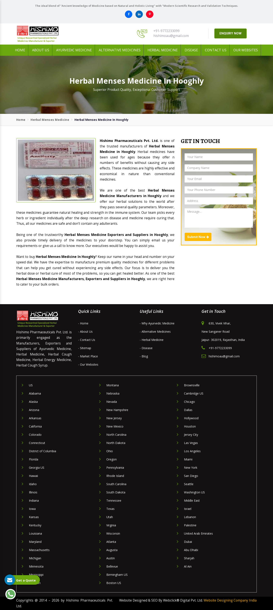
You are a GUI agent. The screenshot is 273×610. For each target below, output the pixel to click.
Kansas (34, 517)
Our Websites (245, 50)
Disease (191, 50)
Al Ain (188, 566)
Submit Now (198, 237)
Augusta (112, 550)
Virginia (111, 525)
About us (40, 50)
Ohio (109, 451)
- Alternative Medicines (155, 332)
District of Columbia (42, 451)
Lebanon (190, 517)
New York (190, 468)
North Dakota (115, 443)
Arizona (34, 410)
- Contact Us (86, 340)
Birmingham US (117, 575)
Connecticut (37, 443)
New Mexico (114, 426)
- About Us (85, 332)
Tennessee (113, 500)
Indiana (34, 500)
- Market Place (88, 356)
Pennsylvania (115, 468)
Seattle (188, 484)
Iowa (32, 509)
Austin (110, 558)
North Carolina (116, 435)
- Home (83, 323)
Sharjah (189, 558)
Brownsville (192, 385)
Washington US (194, 492)
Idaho (33, 484)
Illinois (33, 492)
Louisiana (35, 533)
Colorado (35, 435)
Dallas (188, 410)
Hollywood (191, 418)
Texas (110, 509)
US (31, 385)
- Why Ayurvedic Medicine (157, 323)
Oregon (111, 459)
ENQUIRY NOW (230, 33)
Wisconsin (113, 533)
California (35, 426)
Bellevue (112, 566)
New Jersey (114, 418)
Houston (190, 426)
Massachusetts (39, 550)
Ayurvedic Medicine (74, 50)
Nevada (111, 402)
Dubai (188, 542)
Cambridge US (193, 393)
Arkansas (35, 418)
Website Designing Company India (230, 600)
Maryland (35, 542)
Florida (33, 459)
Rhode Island (115, 476)
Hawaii (33, 476)
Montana (112, 385)
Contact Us (215, 50)
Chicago (189, 402)
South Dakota (115, 492)
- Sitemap (84, 348)
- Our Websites (88, 364)
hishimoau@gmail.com (171, 35)
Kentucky (35, 525)
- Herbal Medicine (152, 340)
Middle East (192, 500)
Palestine (190, 525)
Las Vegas (191, 443)
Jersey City (191, 435)
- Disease (146, 348)
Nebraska (112, 393)
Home (20, 50)
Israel (187, 509)
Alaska (33, 402)
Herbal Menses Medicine (50, 120)
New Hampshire (117, 410)
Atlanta (111, 542)
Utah (109, 517)
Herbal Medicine (162, 50)
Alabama (35, 393)
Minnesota (36, 566)
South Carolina (116, 484)
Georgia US (36, 468)
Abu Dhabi (191, 550)
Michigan (35, 558)
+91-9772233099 (166, 31)
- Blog (144, 356)
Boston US (113, 583)
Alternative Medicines (120, 50)
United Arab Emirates (198, 533)
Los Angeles (192, 451)
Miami (188, 459)
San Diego (191, 476)
